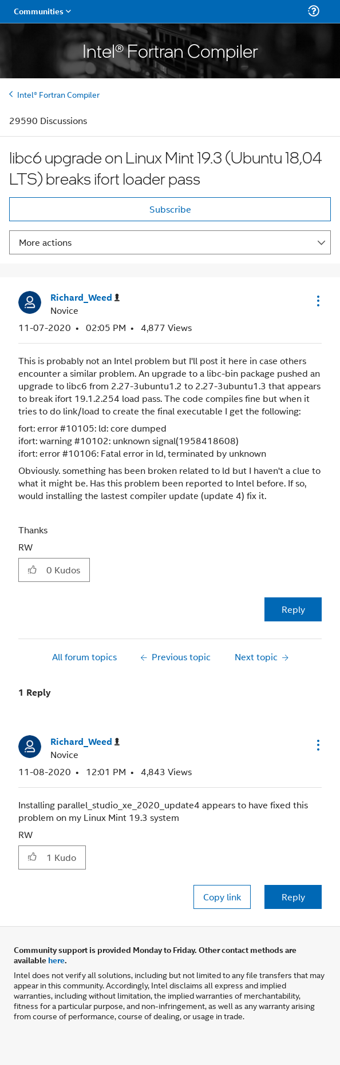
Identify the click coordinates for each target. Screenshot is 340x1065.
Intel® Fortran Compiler (58, 94)
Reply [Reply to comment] (293, 896)
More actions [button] (45, 242)
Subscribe (170, 209)
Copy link (222, 896)
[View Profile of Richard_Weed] (85, 297)
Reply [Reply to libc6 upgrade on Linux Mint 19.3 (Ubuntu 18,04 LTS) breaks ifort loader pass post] (293, 609)
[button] (317, 300)
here (56, 960)
